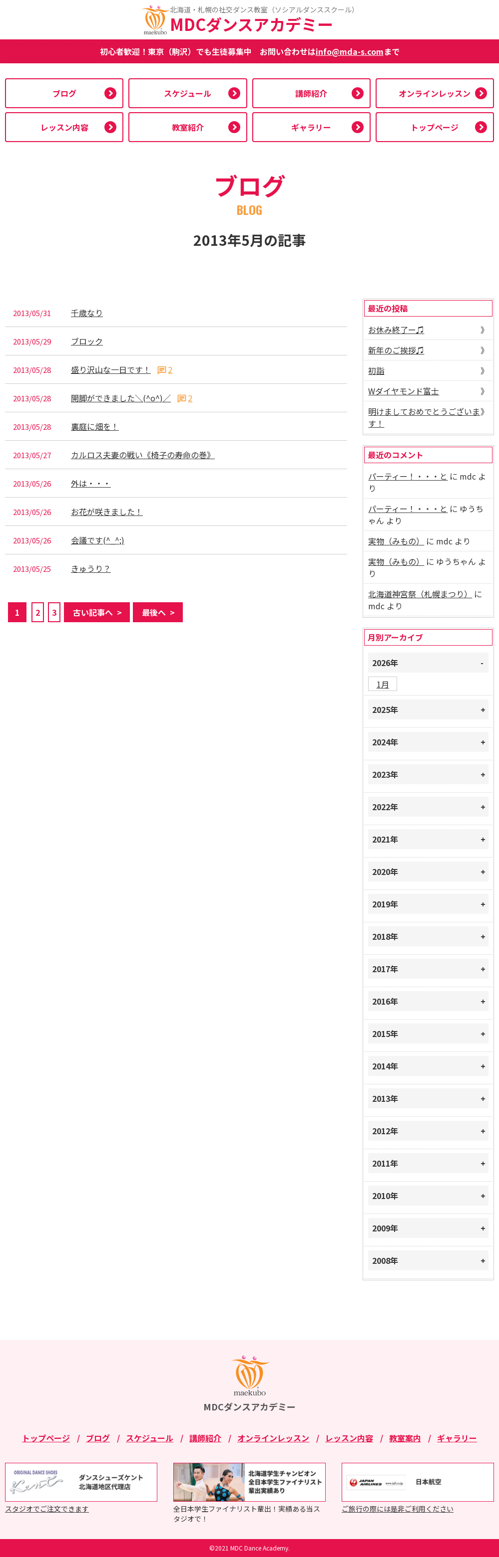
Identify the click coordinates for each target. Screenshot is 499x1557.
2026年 (385, 663)
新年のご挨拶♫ (396, 350)
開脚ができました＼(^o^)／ (121, 398)
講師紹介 (311, 93)
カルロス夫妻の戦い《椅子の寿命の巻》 (143, 455)
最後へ (154, 612)
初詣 (376, 370)
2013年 (385, 1098)
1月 (383, 684)
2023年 (385, 774)
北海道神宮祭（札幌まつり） (420, 594)
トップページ (435, 127)
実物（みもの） (396, 541)
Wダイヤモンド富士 (403, 391)
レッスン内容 (64, 127)
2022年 (385, 807)
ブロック (87, 341)
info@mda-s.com (350, 51)
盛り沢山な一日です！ (111, 369)
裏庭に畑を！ (95, 426)
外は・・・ (91, 483)
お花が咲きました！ (107, 512)
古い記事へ (93, 612)
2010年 (385, 1196)
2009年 (385, 1228)
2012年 (385, 1131)
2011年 (385, 1163)
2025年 (385, 709)
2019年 (385, 904)
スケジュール (187, 93)
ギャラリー (311, 127)
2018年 (385, 936)
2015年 (385, 1033)
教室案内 (405, 1438)
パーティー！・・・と (408, 476)
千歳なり (87, 313)
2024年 (385, 742)
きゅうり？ (91, 568)
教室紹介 (188, 127)
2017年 (385, 969)
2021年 (385, 839)
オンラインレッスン (435, 93)
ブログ (64, 93)
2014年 (385, 1066)
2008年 (385, 1260)
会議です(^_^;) (97, 540)
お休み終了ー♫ (396, 330)
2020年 (385, 871)
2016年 (385, 1001)
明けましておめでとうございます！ (424, 417)
